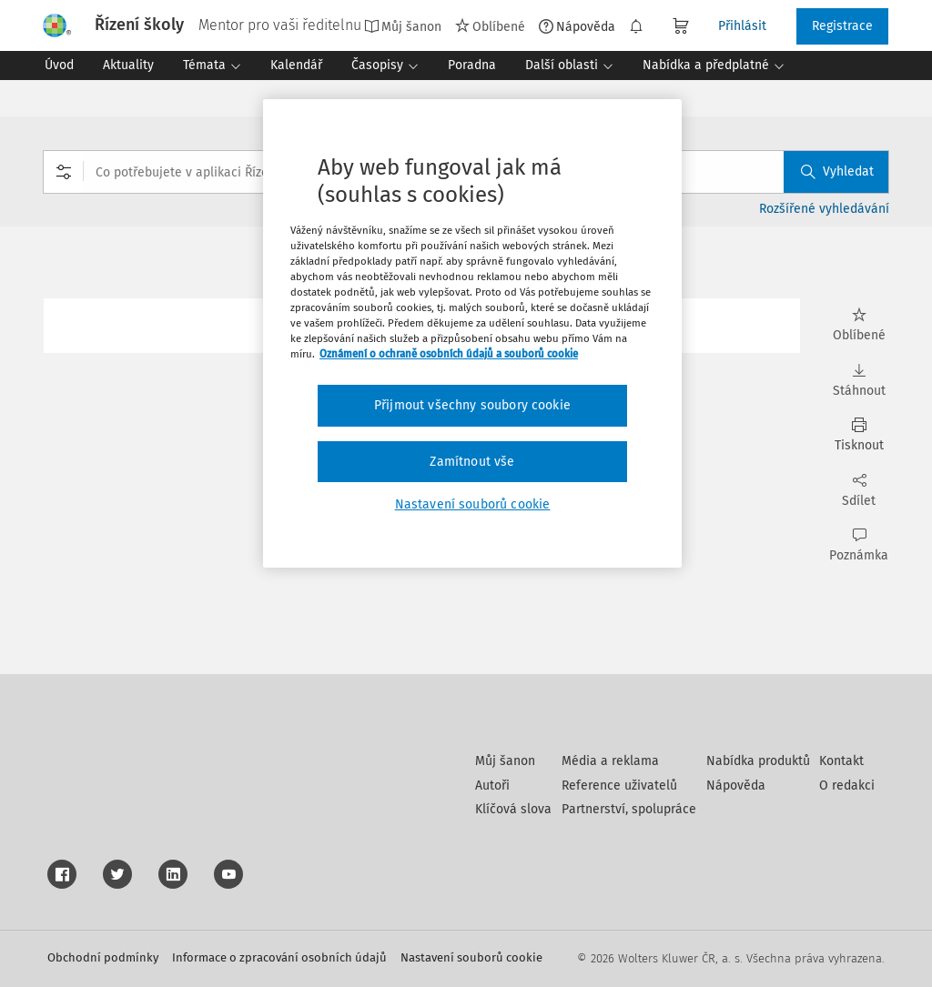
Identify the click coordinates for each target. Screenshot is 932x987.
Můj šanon (402, 26)
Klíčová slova (513, 809)
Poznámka (858, 545)
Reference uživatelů (619, 785)
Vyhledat (837, 171)
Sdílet (858, 491)
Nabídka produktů (758, 761)
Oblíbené (490, 26)
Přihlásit (742, 26)
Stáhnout (858, 380)
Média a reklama (610, 761)
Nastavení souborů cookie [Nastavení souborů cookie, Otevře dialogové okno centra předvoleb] (473, 504)
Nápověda (577, 26)
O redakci (847, 785)
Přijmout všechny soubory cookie (472, 405)
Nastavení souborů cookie (471, 957)
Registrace (842, 26)
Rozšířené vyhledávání (824, 209)
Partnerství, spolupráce (629, 809)
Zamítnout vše (472, 461)
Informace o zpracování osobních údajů (279, 957)
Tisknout (858, 435)
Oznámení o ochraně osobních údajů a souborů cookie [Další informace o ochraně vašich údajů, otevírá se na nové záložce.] (448, 353)
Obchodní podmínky (102, 957)
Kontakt (841, 761)
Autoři (492, 785)
